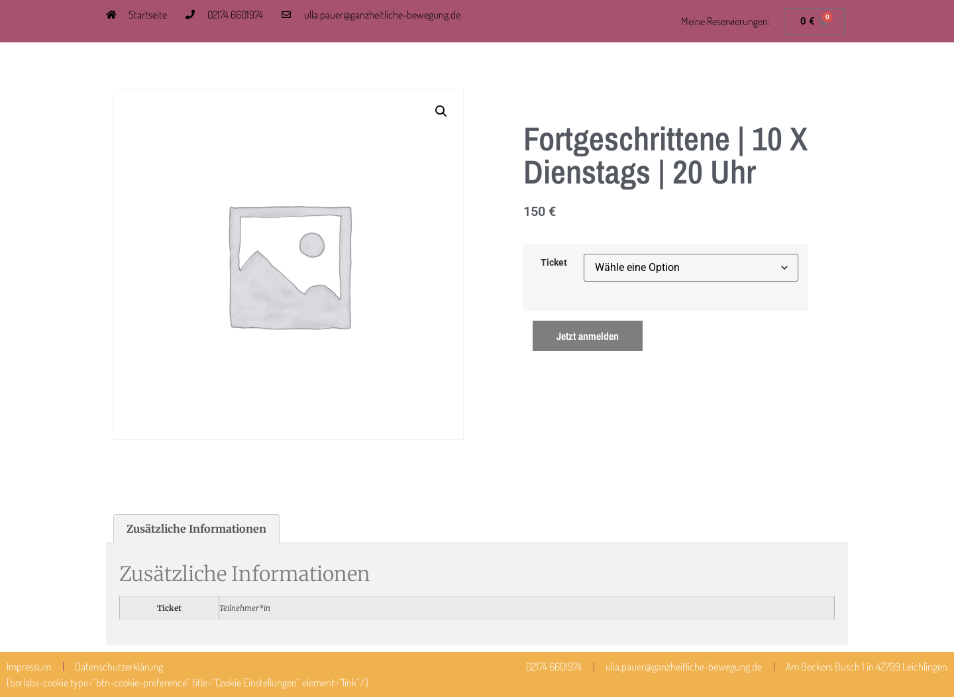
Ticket (554, 263)
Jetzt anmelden (587, 336)
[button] (441, 111)
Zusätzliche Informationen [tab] (196, 528)
